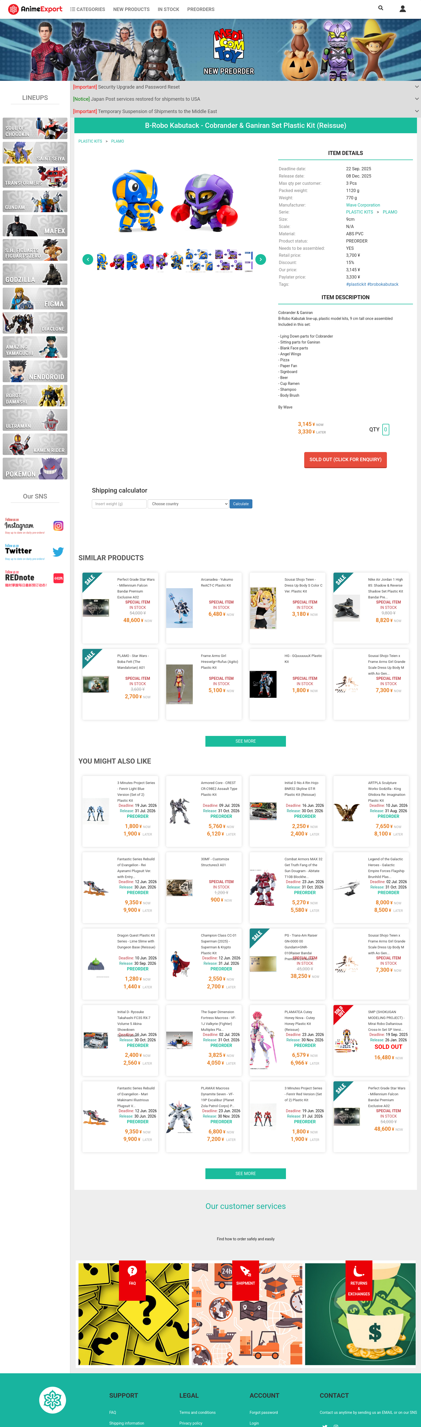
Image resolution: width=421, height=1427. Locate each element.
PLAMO (117, 141)
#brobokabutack (382, 284)
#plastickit (356, 284)
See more (245, 728)
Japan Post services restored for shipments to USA (136, 99)
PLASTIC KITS (90, 141)
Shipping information (126, 1378)
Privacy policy (190, 1378)
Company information (197, 1388)
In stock (168, 9)
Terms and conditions (197, 1367)
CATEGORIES (87, 9)
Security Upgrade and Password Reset (126, 87)
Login (254, 1378)
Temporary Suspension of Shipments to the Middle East (145, 111)
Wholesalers (260, 1388)
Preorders (201, 9)
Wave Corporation (363, 205)
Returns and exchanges (128, 1388)
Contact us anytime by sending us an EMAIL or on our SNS (368, 1367)
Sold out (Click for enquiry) (346, 459)
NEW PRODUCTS (131, 9)
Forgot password (264, 1367)
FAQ (112, 1367)
